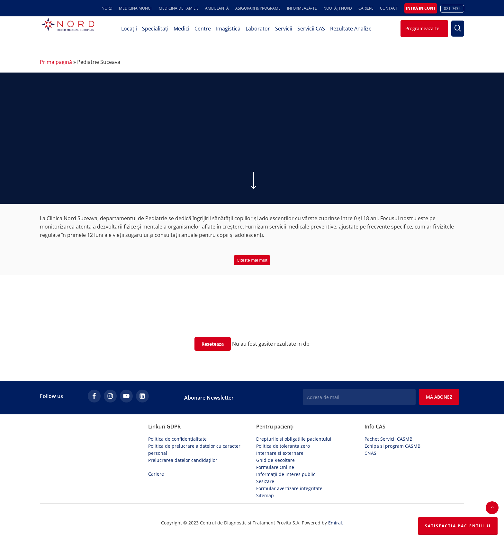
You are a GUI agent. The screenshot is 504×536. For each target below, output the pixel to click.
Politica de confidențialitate (177, 436)
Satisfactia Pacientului (458, 526)
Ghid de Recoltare (275, 457)
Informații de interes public (285, 471)
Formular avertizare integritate (289, 485)
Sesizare (265, 478)
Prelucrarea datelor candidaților (182, 457)
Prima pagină (56, 61)
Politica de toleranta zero (283, 443)
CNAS (370, 450)
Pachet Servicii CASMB (388, 436)
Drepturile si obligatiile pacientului (293, 436)
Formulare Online (275, 464)
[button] (492, 507)
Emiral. (335, 520)
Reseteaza (213, 344)
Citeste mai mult (252, 260)
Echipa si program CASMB (392, 443)
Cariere (156, 471)
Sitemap (265, 492)
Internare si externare (279, 450)
